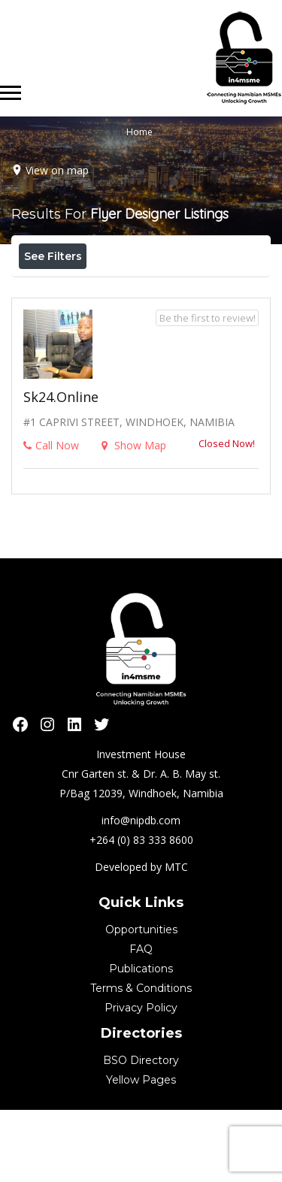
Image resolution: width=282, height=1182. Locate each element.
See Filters (53, 256)
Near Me (86, 289)
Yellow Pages (141, 1152)
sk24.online (61, 469)
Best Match (175, 289)
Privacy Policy (141, 1080)
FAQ (141, 1021)
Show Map (134, 517)
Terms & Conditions (141, 1060)
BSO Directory (141, 1132)
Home (139, 131)
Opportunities (141, 1001)
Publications (141, 1040)
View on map (57, 170)
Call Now (51, 517)
